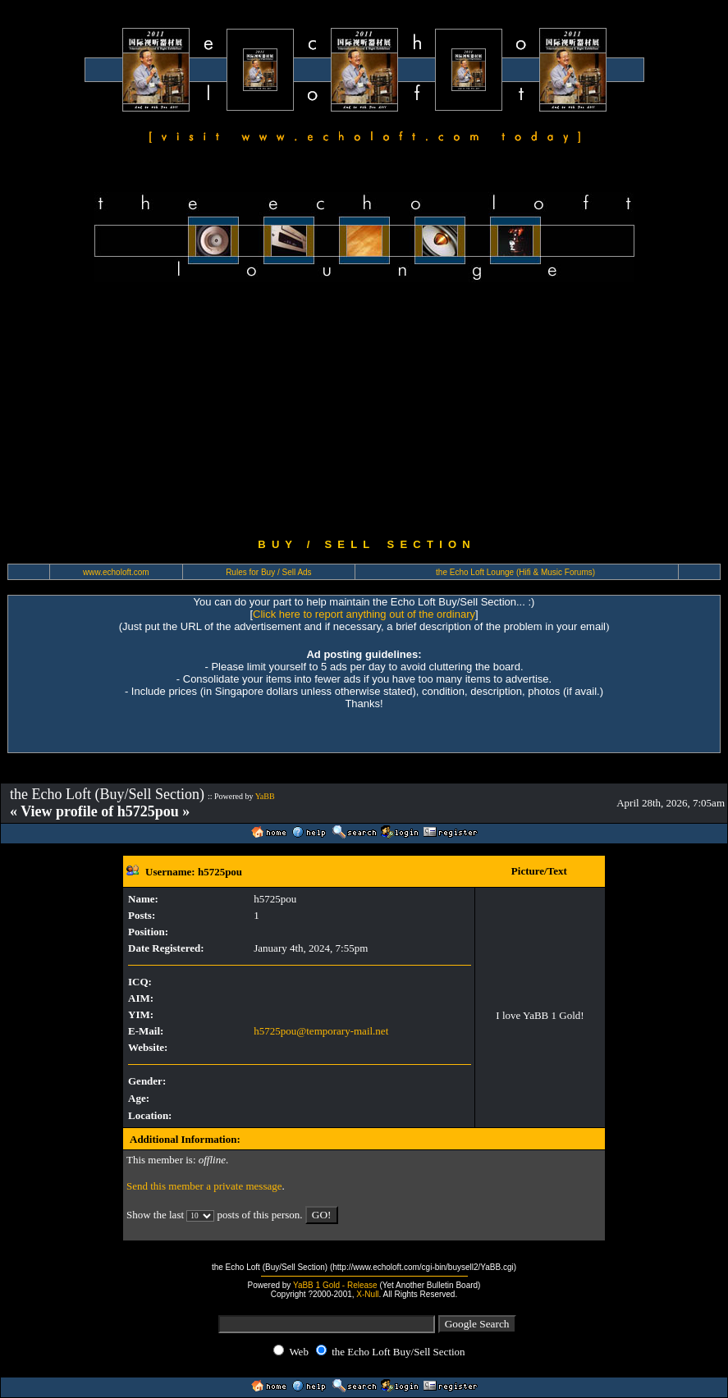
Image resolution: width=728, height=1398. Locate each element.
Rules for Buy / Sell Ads (269, 572)
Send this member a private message (204, 1186)
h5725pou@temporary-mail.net (321, 1031)
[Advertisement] (364, 410)
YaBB (265, 796)
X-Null (367, 1294)
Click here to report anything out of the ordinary (364, 614)
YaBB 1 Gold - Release (335, 1285)
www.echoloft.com (116, 572)
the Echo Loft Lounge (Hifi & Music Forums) (515, 572)
